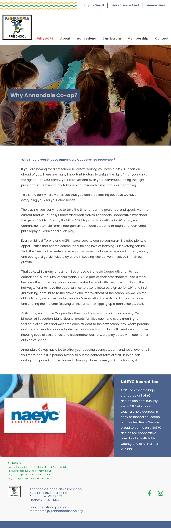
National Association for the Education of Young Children (38, 467)
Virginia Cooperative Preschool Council (29, 474)
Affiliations (14, 463)
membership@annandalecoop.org (56, 511)
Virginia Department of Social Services (28, 478)
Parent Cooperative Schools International (30, 470)
